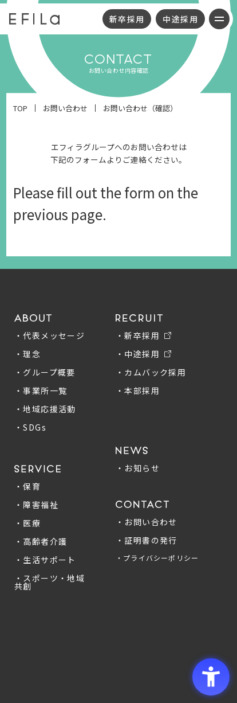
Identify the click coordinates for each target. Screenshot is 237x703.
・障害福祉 (36, 505)
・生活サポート (45, 560)
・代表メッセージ (49, 335)
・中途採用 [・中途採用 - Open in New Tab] (138, 354)
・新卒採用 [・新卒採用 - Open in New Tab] (138, 335)
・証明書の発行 (146, 540)
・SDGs (30, 427)
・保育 (27, 486)
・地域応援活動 (45, 409)
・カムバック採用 (151, 372)
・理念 (27, 354)
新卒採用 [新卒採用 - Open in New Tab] (127, 19)
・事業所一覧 (40, 390)
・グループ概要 (45, 372)
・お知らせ (138, 468)
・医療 (27, 523)
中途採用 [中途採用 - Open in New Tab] (180, 19)
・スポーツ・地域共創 (49, 582)
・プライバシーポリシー (157, 557)
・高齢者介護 (40, 541)
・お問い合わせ (146, 522)
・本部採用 (138, 390)
